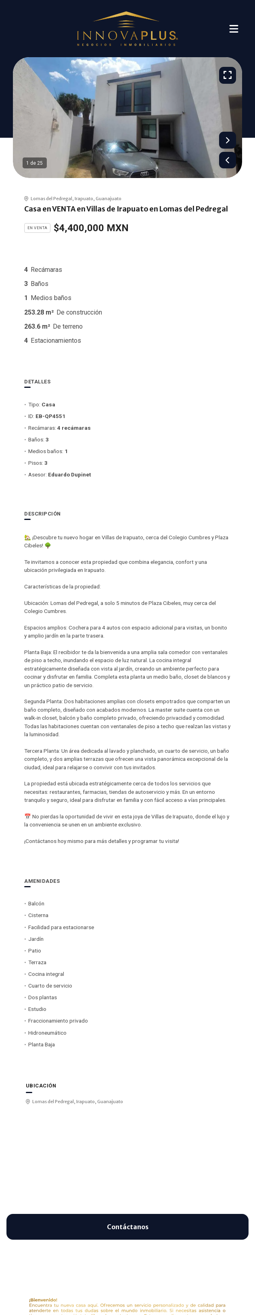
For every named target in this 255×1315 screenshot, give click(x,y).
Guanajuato (108, 198)
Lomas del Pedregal (51, 198)
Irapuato (84, 198)
